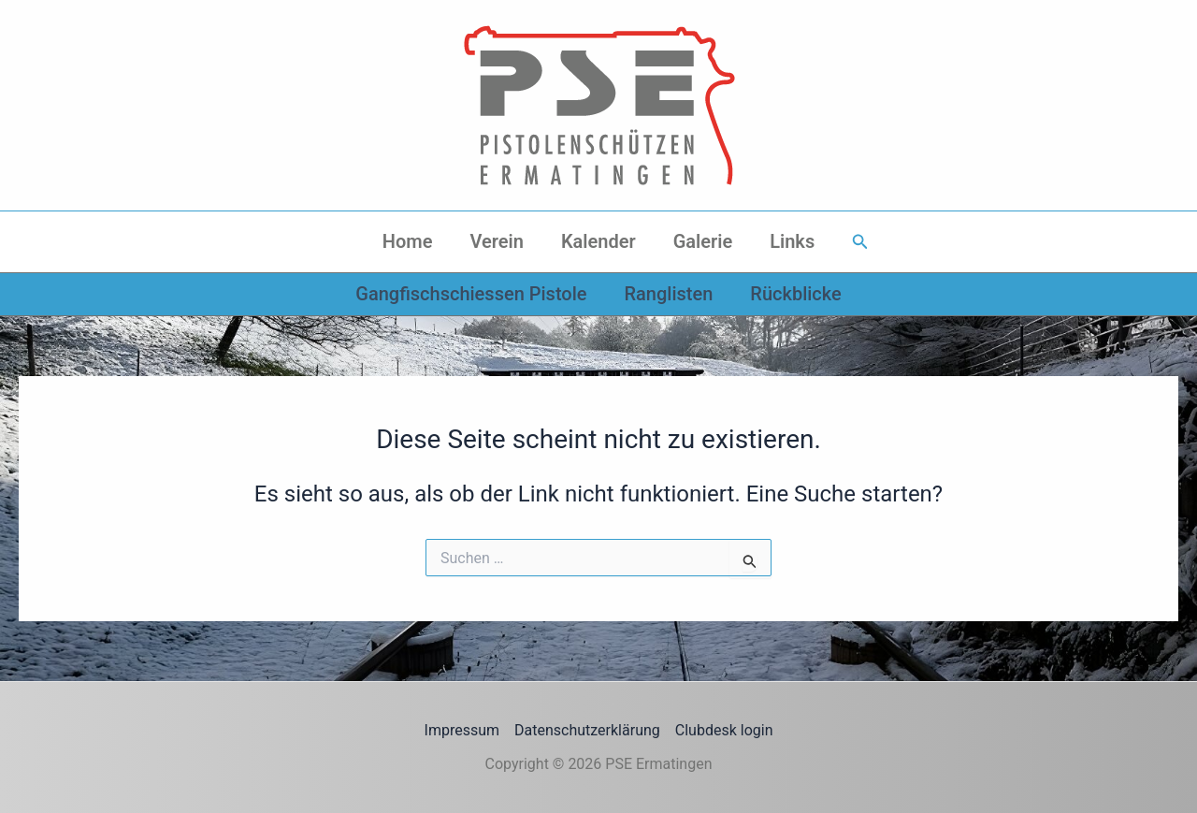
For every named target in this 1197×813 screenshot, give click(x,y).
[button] (860, 242)
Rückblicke (795, 294)
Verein (496, 241)
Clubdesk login (724, 730)
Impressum (462, 730)
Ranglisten (668, 294)
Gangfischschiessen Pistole (470, 294)
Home (407, 241)
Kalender (598, 241)
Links (792, 241)
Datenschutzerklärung (587, 730)
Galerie (703, 241)
